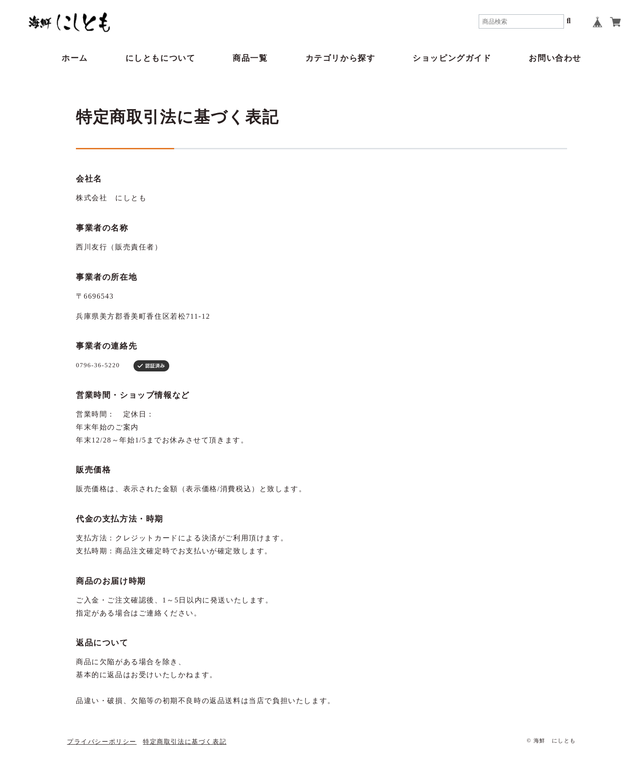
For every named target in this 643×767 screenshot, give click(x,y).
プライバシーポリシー (102, 741)
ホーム (75, 58)
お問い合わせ (555, 58)
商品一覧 (250, 58)
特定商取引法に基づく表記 (184, 741)
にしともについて (160, 58)
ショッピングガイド (452, 58)
